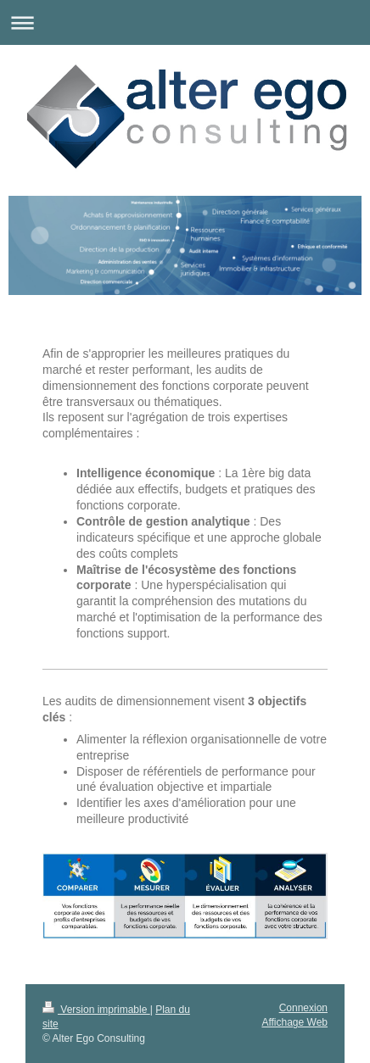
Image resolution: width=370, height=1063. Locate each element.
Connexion (303, 1008)
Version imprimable (96, 1010)
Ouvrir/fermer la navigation (185, 22)
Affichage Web (294, 1022)
